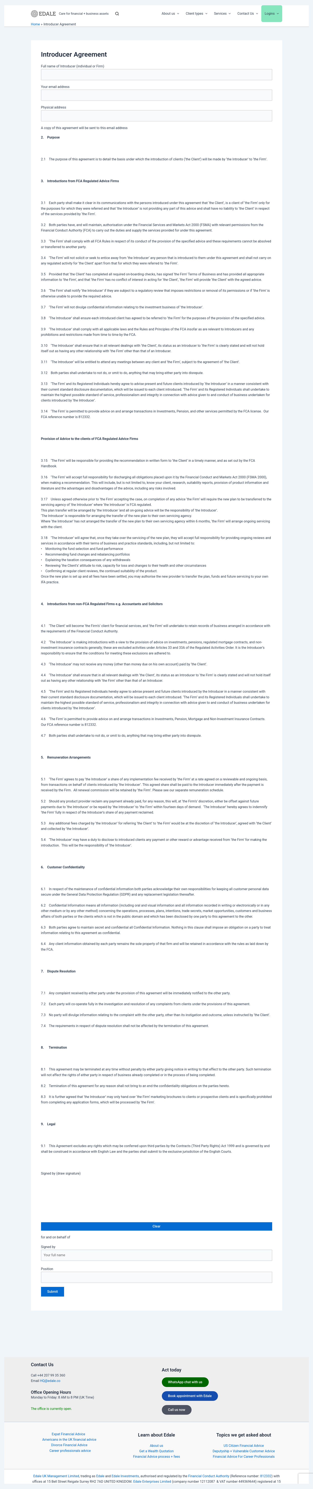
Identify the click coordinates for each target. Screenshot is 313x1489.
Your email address (156, 93)
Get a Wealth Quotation (156, 1451)
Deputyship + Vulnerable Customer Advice (244, 1451)
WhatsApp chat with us (185, 1382)
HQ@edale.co (50, 1381)
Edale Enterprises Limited (152, 1482)
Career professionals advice (70, 1451)
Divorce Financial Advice (69, 1445)
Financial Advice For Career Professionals (243, 1457)
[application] (177, 13)
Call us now (176, 1410)
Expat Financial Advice (68, 1434)
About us (156, 1446)
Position (156, 1275)
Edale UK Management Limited (56, 1476)
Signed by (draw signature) (61, 1173)
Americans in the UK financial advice (69, 1440)
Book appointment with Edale (190, 1396)
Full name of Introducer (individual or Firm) (156, 72)
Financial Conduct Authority (208, 1476)
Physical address (156, 113)
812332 (266, 1476)
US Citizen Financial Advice (244, 1446)
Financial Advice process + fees (156, 1457)
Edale (100, 1476)
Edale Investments (125, 1476)
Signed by (156, 1253)
